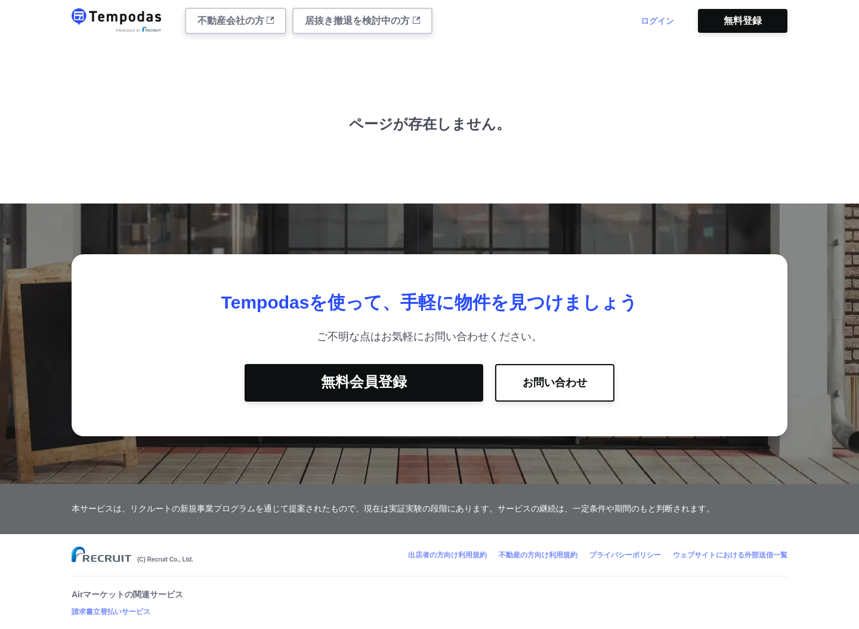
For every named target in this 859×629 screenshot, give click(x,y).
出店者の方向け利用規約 (447, 555)
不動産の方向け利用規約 (538, 555)
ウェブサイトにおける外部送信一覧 (730, 555)
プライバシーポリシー (625, 555)
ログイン (657, 21)
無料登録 (743, 21)
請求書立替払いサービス (111, 612)
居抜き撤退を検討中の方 (362, 21)
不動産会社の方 (235, 21)
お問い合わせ (555, 382)
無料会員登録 (364, 382)
